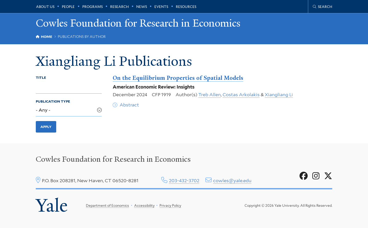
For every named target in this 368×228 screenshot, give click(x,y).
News (141, 7)
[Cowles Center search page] (322, 6)
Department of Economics (107, 205)
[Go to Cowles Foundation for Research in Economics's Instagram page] (315, 176)
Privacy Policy (170, 205)
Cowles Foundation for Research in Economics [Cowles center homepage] (113, 159)
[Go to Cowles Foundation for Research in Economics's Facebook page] (304, 176)
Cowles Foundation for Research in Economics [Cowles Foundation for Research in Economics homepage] (138, 23)
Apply (46, 127)
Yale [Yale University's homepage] (51, 205)
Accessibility (144, 205)
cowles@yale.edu (232, 180)
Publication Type (53, 101)
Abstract (129, 104)
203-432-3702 (184, 180)
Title (41, 77)
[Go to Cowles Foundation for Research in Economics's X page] (328, 176)
